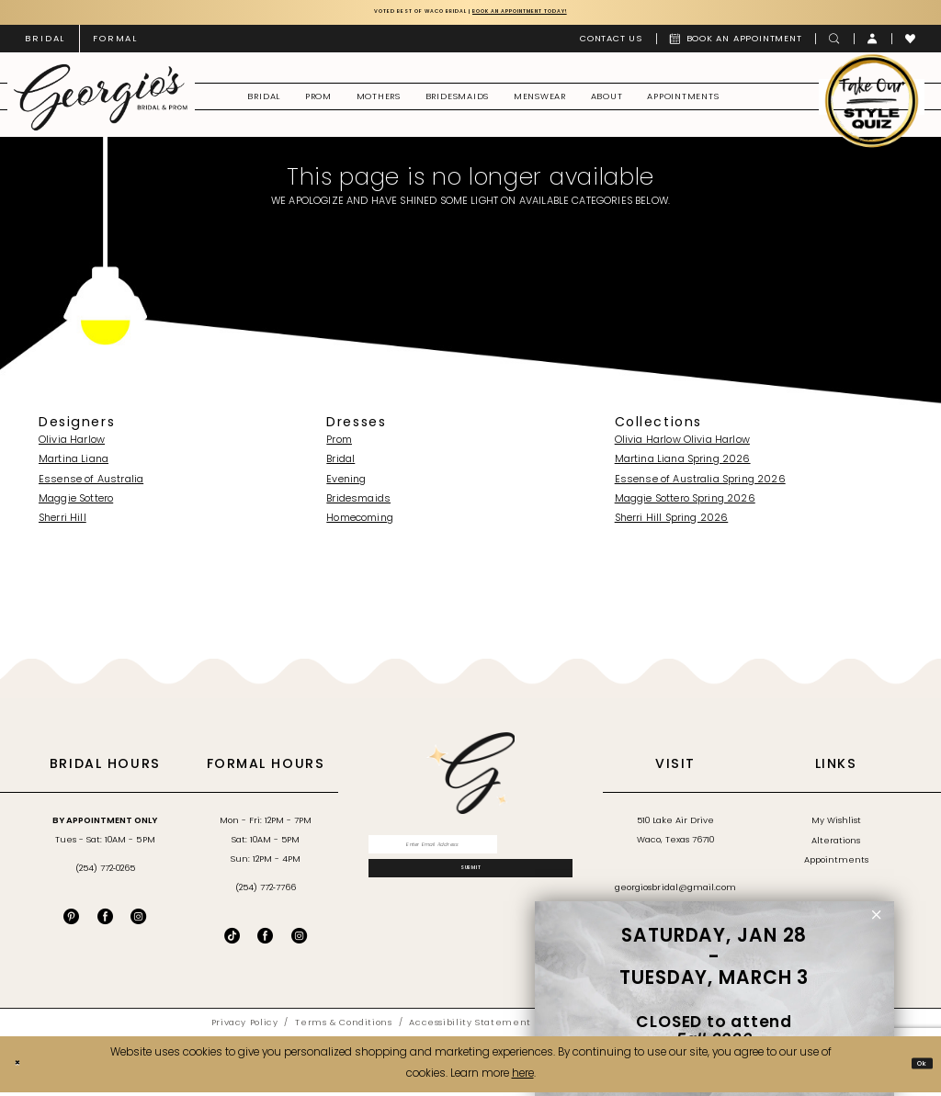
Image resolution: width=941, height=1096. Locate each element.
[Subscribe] (470, 891)
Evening (346, 484)
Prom (339, 445)
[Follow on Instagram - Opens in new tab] (299, 940)
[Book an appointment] (736, 43)
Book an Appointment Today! (556, 13)
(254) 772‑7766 (265, 892)
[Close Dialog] (22, 1068)
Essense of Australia (91, 484)
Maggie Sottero (76, 504)
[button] (873, 43)
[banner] (100, 101)
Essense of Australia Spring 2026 (700, 484)
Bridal (340, 464)
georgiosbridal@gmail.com (675, 892)
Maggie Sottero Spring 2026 (685, 504)
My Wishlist (836, 825)
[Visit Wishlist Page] (910, 43)
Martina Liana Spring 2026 (683, 464)
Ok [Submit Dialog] (916, 1067)
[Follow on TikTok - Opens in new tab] (232, 940)
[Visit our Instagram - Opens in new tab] (138, 921)
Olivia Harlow (72, 445)
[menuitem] (45, 43)
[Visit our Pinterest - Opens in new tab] (71, 921)
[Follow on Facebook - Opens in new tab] (265, 940)
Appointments (836, 865)
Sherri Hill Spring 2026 (672, 523)
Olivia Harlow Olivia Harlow (682, 445)
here (523, 1078)
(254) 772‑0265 (105, 873)
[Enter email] (470, 853)
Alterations (835, 845)
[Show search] (834, 43)
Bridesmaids (358, 504)
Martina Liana (73, 464)
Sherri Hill (62, 523)
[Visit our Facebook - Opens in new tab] (105, 921)
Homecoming (359, 523)
